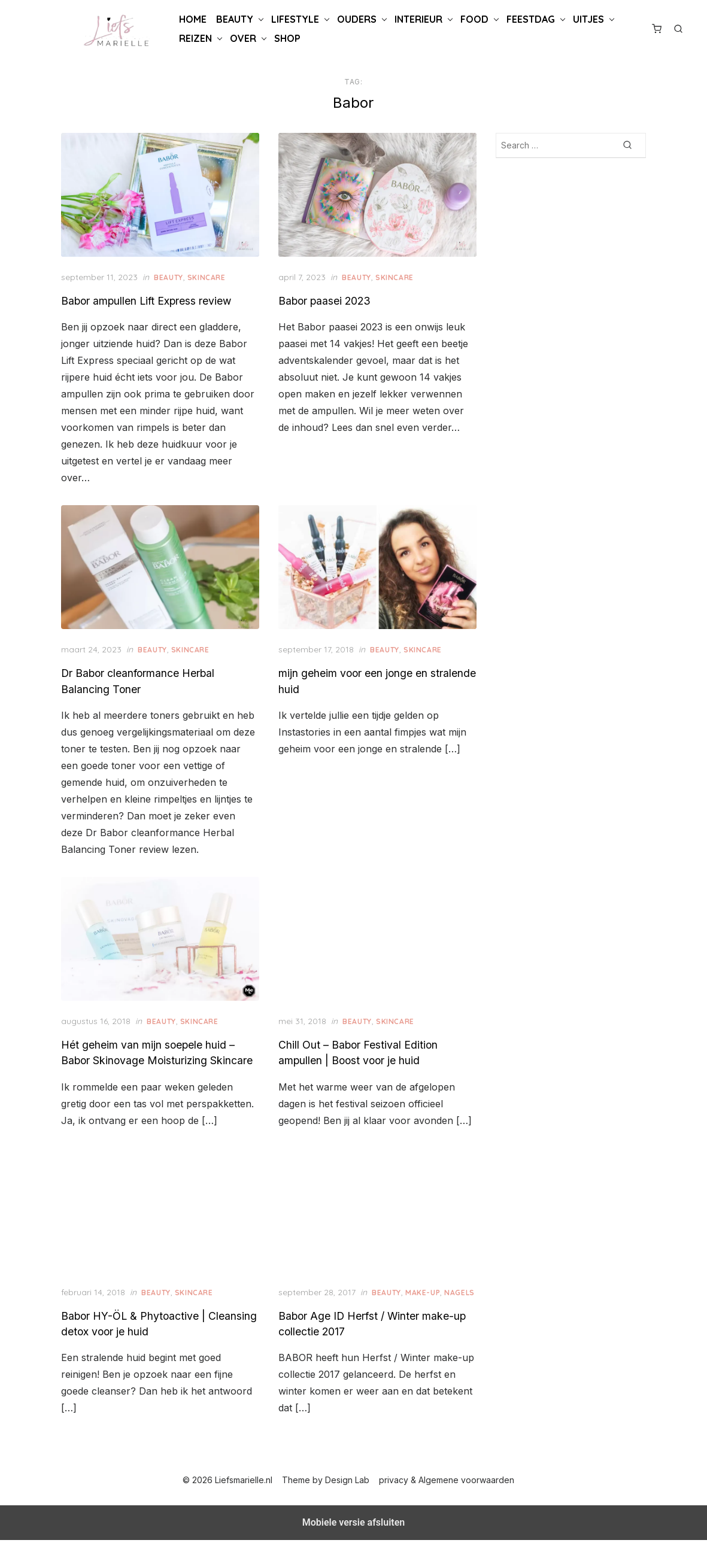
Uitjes (588, 19)
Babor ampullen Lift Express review (150, 299)
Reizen (195, 38)
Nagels (295, 1297)
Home (193, 19)
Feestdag (530, 19)
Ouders (357, 19)
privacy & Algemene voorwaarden (447, 1486)
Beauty (234, 19)
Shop (287, 38)
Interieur (418, 19)
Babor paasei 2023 (326, 299)
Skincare (210, 275)
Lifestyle (295, 19)
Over (243, 38)
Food (474, 19)
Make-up (423, 1285)
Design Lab (348, 1486)
